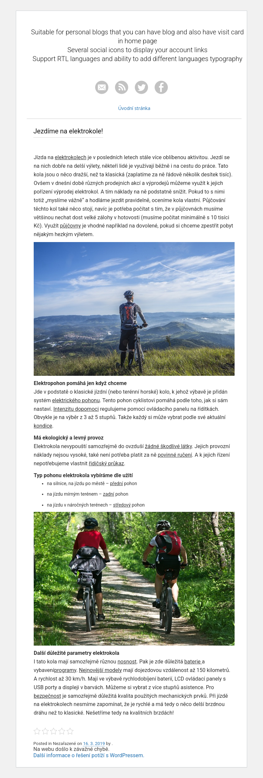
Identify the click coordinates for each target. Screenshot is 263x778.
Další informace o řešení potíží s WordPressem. (88, 755)
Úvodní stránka (134, 108)
